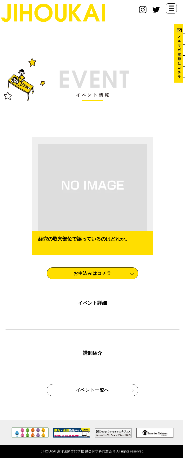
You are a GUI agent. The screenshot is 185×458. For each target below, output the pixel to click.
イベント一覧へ (92, 390)
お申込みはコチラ (92, 273)
